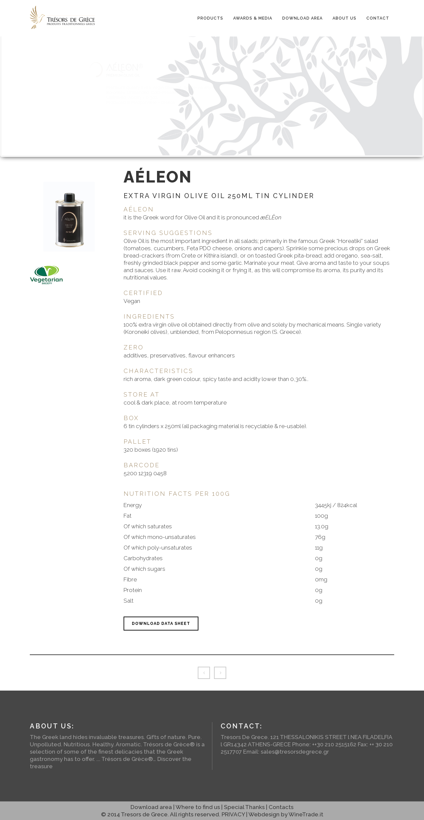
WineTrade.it (306, 814)
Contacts (281, 807)
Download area (151, 807)
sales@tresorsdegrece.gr (295, 751)
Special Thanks (244, 807)
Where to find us (198, 807)
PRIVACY (233, 814)
